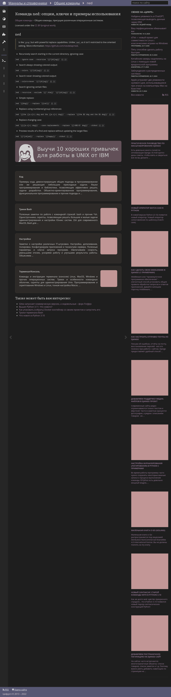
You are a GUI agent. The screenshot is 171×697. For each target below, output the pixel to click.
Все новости (137, 94)
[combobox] (149, 2)
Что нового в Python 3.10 (33, 321)
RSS (165, 94)
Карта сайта (19, 688)
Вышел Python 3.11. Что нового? (37, 312)
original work (48, 33)
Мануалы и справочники (28, 3)
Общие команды (67, 3)
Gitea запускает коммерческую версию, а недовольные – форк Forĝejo (56, 309)
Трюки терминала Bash (32, 318)
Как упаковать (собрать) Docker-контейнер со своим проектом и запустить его (61, 315)
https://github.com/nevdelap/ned (61, 53)
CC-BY (38, 33)
